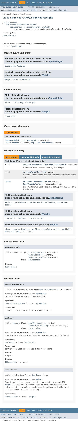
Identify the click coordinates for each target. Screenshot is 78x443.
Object (54, 224)
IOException (34, 260)
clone (7, 229)
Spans (8, 181)
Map (32, 143)
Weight (45, 75)
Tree (33, 3)
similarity (17, 103)
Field (19, 10)
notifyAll (66, 229)
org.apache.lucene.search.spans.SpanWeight (30, 27)
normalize (62, 202)
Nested (12, 10)
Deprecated (42, 3)
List (23, 140)
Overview (5, 3)
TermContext (46, 143)
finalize (25, 229)
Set (38, 172)
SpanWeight (16, 46)
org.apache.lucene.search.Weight (21, 25)
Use (28, 3)
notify (56, 229)
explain (8, 202)
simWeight (30, 103)
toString (9, 232)
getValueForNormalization (42, 202)
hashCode (46, 229)
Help (50, 3)
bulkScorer (10, 218)
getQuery (22, 218)
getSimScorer (21, 202)
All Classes (54, 7)
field (7, 103)
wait (18, 232)
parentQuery (11, 116)
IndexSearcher (12, 143)
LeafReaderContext (42, 181)
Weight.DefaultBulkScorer (18, 79)
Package (13, 3)
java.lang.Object (10, 23)
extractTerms (29, 172)
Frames (31, 7)
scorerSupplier (35, 218)
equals (15, 229)
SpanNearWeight (12, 140)
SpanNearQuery (10, 36)
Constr (26, 10)
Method (33, 10)
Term (37, 143)
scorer (8, 205)
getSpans (27, 181)
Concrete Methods (51, 157)
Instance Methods (30, 157)
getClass (36, 229)
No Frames (40, 7)
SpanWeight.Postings (15, 66)
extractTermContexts (33, 165)
